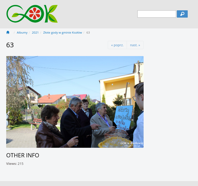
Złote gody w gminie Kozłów (62, 32)
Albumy (22, 32)
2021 (35, 32)
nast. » (135, 45)
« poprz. (117, 45)
